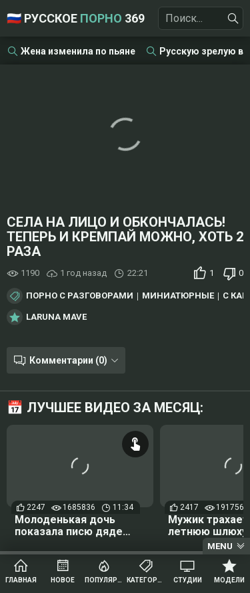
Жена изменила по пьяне (78, 51)
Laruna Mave (56, 317)
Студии (187, 580)
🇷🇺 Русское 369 (76, 18)
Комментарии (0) (68, 360)
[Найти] (233, 18)
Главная (21, 580)
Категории (146, 580)
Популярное (104, 580)
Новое (63, 580)
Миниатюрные (178, 295)
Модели (229, 580)
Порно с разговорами (79, 295)
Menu (220, 546)
